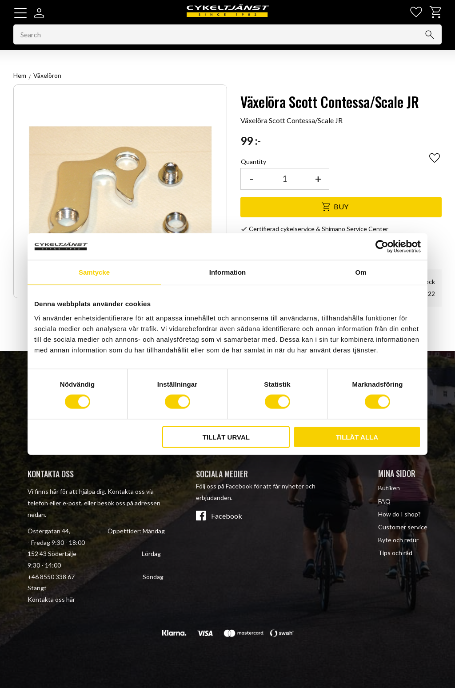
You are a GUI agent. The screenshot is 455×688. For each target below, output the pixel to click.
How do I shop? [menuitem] (399, 514)
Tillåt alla (357, 436)
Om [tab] (360, 272)
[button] (20, 13)
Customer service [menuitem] (402, 527)
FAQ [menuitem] (384, 501)
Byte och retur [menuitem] (398, 540)
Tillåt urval (226, 436)
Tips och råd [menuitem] (395, 552)
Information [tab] (227, 272)
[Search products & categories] (227, 34)
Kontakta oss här (51, 599)
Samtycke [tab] (94, 272)
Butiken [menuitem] (389, 488)
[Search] (429, 35)
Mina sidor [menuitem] (396, 473)
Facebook (226, 516)
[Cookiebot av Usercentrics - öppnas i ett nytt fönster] (382, 246)
